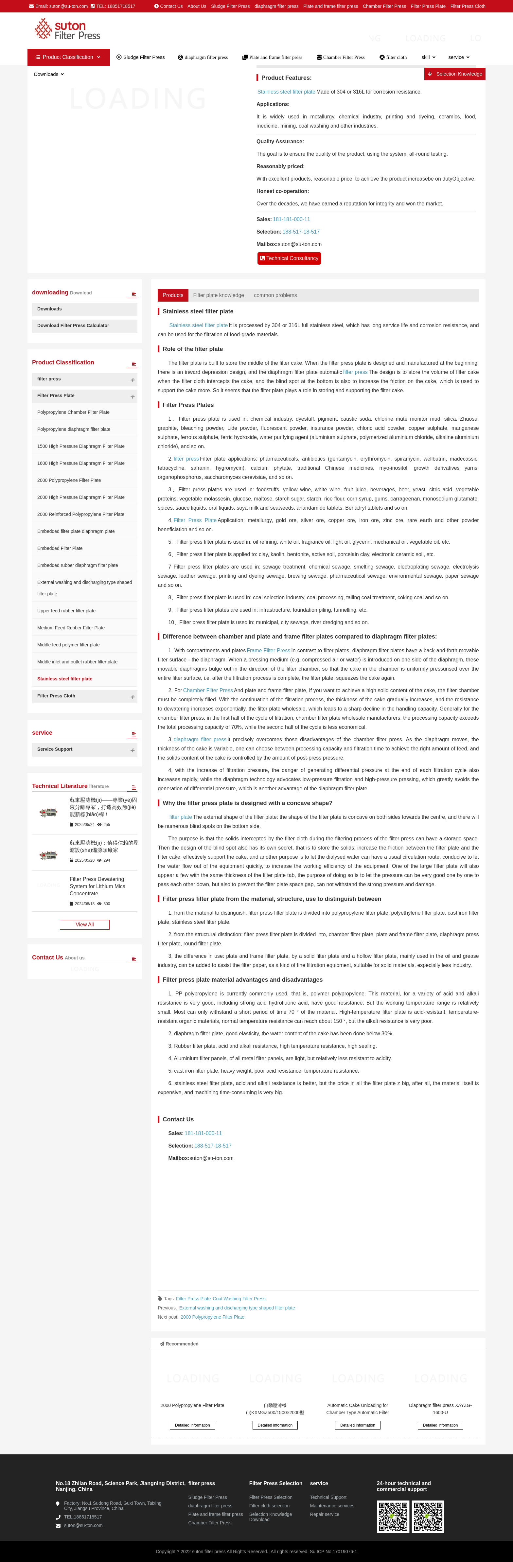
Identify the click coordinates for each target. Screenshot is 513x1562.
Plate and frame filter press (330, 6)
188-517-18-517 (301, 232)
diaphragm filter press (277, 6)
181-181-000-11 (291, 219)
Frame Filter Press (268, 650)
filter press (355, 372)
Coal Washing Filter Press (239, 1298)
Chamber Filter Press (384, 6)
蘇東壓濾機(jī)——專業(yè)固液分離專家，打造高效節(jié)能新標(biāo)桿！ (103, 807)
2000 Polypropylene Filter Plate (212, 1317)
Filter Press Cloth (468, 6)
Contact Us (168, 6)
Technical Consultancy (289, 258)
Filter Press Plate (428, 6)
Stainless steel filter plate (286, 92)
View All (85, 924)
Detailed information (192, 1425)
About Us (196, 6)
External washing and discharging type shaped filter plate (237, 1307)
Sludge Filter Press (230, 6)
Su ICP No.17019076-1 (333, 1551)
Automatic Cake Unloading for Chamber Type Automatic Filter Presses (358, 1412)
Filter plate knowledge (218, 295)
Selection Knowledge (455, 74)
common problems (275, 295)
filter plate (180, 817)
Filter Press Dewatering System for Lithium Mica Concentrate (98, 886)
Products (173, 295)
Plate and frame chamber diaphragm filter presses (83, 30)
